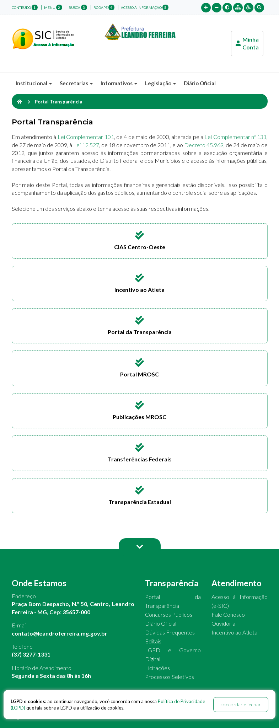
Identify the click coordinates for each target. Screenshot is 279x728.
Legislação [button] (160, 83)
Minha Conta (247, 43)
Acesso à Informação (144, 7)
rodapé (103, 7)
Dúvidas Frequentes (170, 632)
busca (78, 7)
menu (53, 7)
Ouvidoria (223, 623)
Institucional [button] (34, 83)
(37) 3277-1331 (31, 654)
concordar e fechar (241, 704)
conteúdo (25, 7)
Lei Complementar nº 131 (235, 136)
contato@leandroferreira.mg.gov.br (59, 633)
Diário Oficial (200, 83)
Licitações (157, 667)
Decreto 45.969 (204, 144)
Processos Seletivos (169, 676)
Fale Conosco (228, 614)
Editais (153, 641)
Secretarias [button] (76, 83)
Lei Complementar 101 (86, 136)
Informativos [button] (119, 83)
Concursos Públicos (168, 614)
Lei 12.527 (86, 144)
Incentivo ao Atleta (234, 632)
